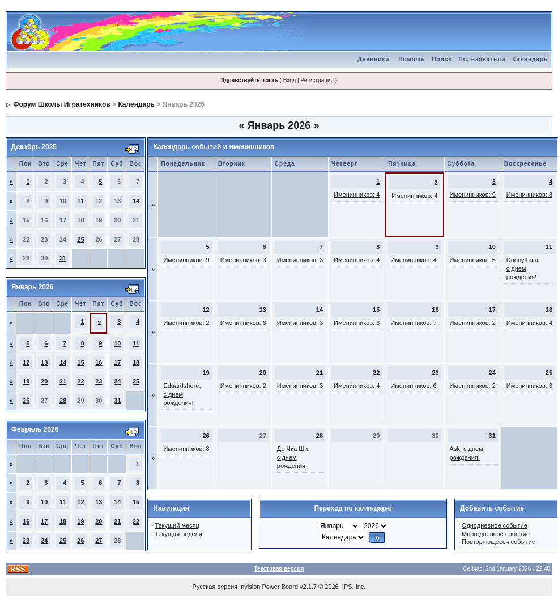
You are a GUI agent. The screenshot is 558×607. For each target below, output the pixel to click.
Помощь (411, 59)
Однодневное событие (494, 525)
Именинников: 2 (186, 322)
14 (136, 200)
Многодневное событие (496, 533)
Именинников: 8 (529, 194)
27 (98, 540)
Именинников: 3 (243, 259)
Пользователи (481, 59)
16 (98, 362)
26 (26, 400)
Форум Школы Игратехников (61, 104)
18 (136, 362)
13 (44, 362)
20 (44, 381)
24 (117, 381)
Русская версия (215, 586)
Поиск (441, 59)
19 (26, 381)
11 (80, 200)
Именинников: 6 (243, 322)
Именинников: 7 (413, 322)
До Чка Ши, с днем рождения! (293, 457)
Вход (289, 80)
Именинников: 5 (473, 259)
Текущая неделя (178, 533)
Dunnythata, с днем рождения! (523, 268)
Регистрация (316, 80)
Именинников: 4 (357, 194)
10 (117, 343)
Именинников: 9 (473, 194)
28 (62, 400)
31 (62, 258)
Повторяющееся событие (498, 541)
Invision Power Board (268, 586)
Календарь (530, 59)
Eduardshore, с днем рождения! (182, 394)
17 (117, 362)
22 (80, 381)
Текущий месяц (177, 525)
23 (98, 381)
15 (80, 362)
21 (62, 381)
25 (80, 239)
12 (26, 362)
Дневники (373, 59)
